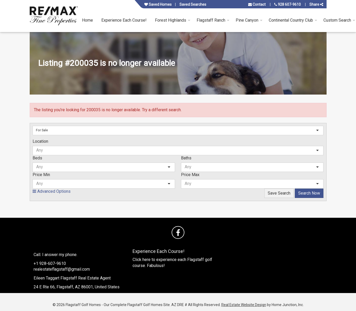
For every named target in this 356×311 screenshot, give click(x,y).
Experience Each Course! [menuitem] (124, 20)
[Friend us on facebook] (178, 232)
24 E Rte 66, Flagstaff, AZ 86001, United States (77, 286)
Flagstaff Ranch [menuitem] (211, 20)
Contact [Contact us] (257, 4)
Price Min (41, 174)
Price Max (190, 174)
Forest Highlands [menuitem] (170, 20)
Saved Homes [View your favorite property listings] (158, 4)
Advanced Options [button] (52, 191)
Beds (37, 158)
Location (40, 141)
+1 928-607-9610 (50, 263)
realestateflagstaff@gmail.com (62, 269)
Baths (186, 158)
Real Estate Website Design (243, 305)
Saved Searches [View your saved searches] (192, 4)
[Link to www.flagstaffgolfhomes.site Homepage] (54, 16)
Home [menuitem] (87, 20)
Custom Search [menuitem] (337, 20)
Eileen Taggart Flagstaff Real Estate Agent (72, 278)
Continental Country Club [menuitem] (291, 20)
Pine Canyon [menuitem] (247, 20)
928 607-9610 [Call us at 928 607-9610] (287, 4)
